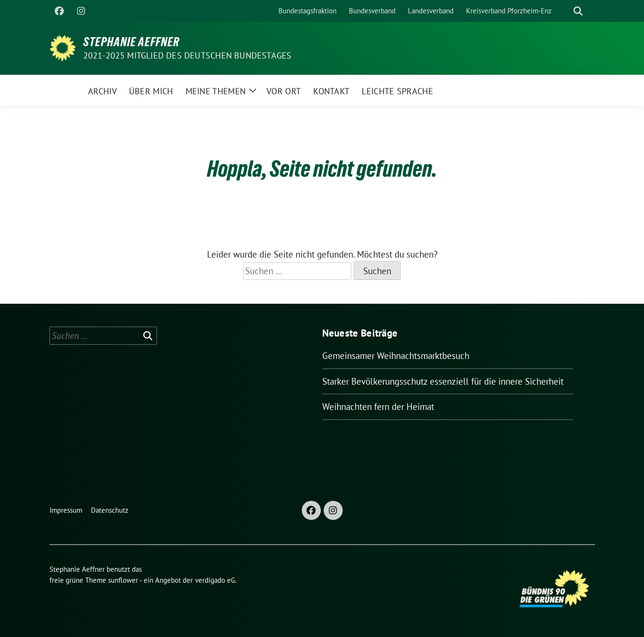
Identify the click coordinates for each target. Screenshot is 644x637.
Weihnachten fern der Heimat (378, 406)
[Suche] (564, 11)
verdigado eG (215, 580)
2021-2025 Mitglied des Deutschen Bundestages (187, 55)
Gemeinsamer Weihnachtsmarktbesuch (395, 355)
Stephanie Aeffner (131, 42)
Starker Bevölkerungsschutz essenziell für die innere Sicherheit (443, 381)
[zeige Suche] (578, 11)
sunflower (123, 580)
